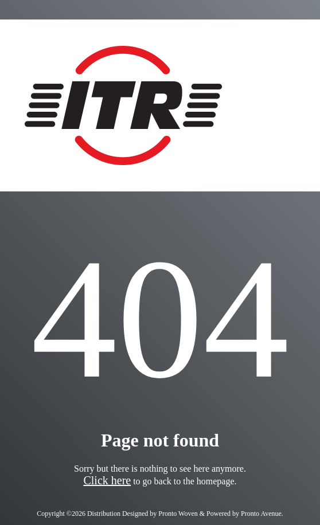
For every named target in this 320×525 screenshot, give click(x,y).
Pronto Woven (177, 514)
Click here (107, 480)
